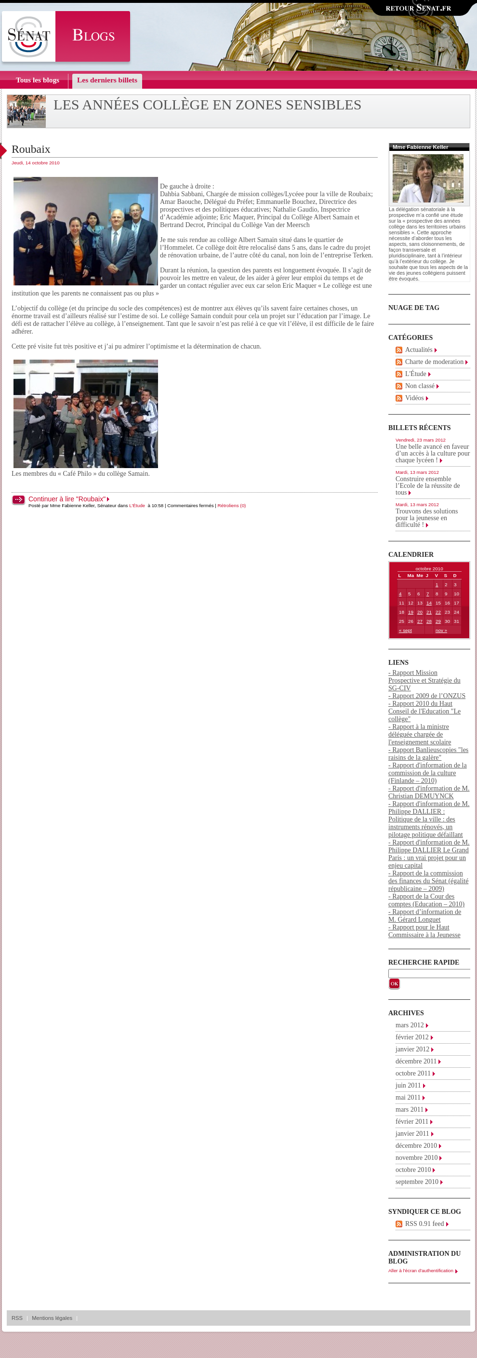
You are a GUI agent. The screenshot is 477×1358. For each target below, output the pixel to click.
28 (429, 621)
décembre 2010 (416, 1145)
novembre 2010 (416, 1157)
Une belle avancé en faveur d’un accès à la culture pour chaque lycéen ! (433, 453)
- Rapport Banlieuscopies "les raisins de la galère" (428, 753)
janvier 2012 (412, 1049)
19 (410, 612)
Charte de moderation (434, 361)
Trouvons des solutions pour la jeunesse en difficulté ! (427, 518)
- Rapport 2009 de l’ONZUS (426, 695)
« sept (405, 630)
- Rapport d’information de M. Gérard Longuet (424, 915)
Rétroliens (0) (232, 505)
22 (438, 612)
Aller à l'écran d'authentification (420, 1270)
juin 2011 (408, 1085)
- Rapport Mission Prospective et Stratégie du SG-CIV (424, 680)
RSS (17, 1318)
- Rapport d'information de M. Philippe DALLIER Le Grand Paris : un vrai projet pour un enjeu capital (429, 854)
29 (438, 621)
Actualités (419, 349)
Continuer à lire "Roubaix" (67, 499)
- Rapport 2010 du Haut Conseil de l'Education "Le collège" (424, 711)
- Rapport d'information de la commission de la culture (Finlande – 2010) (427, 773)
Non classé (420, 386)
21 (429, 612)
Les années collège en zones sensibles (207, 104)
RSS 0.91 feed (424, 1223)
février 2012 (412, 1037)
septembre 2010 (417, 1181)
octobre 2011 (413, 1073)
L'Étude (137, 505)
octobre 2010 (413, 1169)
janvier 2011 (412, 1133)
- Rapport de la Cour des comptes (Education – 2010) (426, 900)
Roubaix (31, 149)
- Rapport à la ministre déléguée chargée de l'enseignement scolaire (419, 734)
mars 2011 (410, 1109)
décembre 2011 (416, 1061)
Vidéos (414, 398)
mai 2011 (408, 1097)
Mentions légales (52, 1318)
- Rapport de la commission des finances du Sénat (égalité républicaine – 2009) (428, 881)
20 (420, 612)
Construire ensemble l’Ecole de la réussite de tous (428, 485)
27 (420, 621)
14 (429, 602)
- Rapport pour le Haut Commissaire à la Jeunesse (424, 931)
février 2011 (412, 1121)
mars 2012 (410, 1025)
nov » (441, 630)
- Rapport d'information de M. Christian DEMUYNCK (429, 792)
